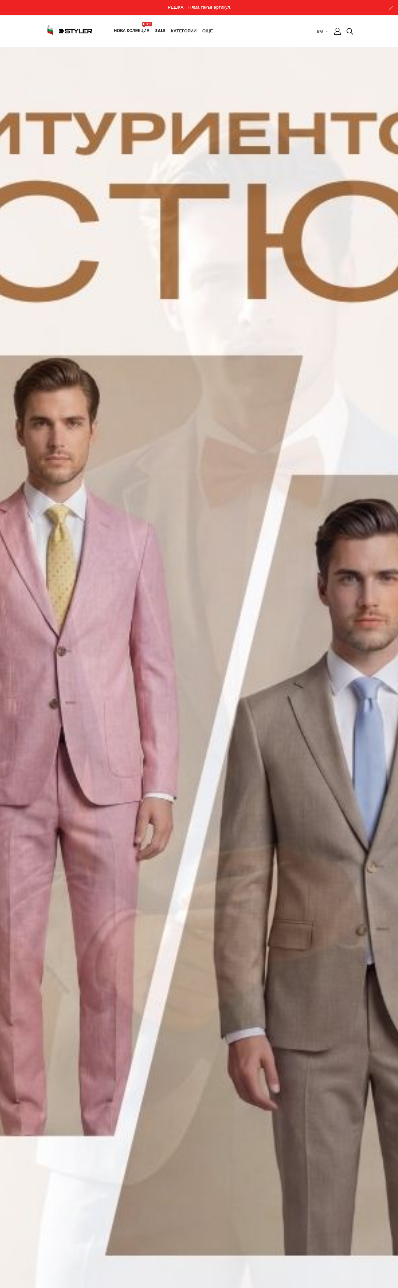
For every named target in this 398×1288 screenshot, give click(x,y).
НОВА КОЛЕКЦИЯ (134, 30)
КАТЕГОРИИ (187, 31)
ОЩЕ (210, 31)
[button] (347, 32)
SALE (163, 30)
